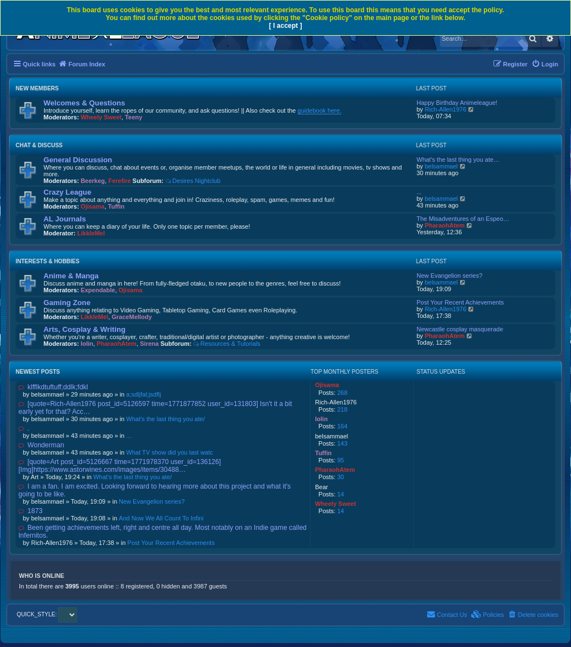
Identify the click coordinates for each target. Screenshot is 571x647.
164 (342, 426)
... (419, 192)
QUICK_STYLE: (47, 614)
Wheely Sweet (101, 117)
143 (342, 443)
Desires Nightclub (192, 180)
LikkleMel (91, 233)
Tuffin (116, 206)
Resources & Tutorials (226, 343)
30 (340, 477)
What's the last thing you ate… (458, 159)
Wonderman (41, 445)
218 (342, 409)
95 (340, 460)
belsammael (441, 166)
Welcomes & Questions (84, 103)
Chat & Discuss (39, 145)
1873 (30, 511)
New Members (37, 88)
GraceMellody (132, 316)
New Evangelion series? (449, 275)
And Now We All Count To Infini (161, 518)
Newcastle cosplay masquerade (460, 329)
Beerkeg (93, 180)
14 (340, 494)
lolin (87, 343)
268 (342, 392)
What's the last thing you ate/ (165, 419)
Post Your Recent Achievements (460, 302)
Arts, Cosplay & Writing (84, 329)
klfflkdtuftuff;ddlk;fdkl (53, 387)
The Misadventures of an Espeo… (463, 218)
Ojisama (93, 206)
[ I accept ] (285, 26)
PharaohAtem (445, 225)
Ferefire (119, 180)
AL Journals (64, 219)
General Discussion (77, 160)
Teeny (133, 117)
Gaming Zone (66, 302)
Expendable (98, 290)
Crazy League (67, 192)
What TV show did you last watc (169, 452)
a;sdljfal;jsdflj (143, 394)
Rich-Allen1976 (446, 109)
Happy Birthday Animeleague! (457, 102)
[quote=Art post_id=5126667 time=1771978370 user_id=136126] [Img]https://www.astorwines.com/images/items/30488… (119, 466)
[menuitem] (544, 64)
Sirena (149, 343)
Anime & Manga (71, 276)
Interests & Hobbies (47, 261)
